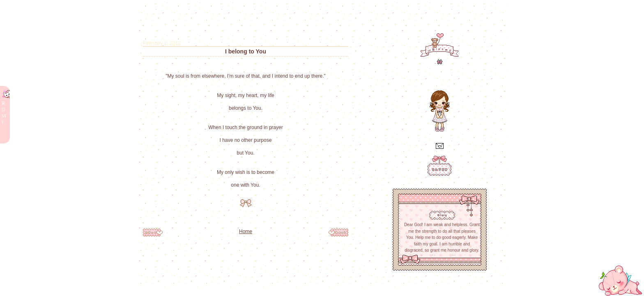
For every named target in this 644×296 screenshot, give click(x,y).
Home (245, 231)
